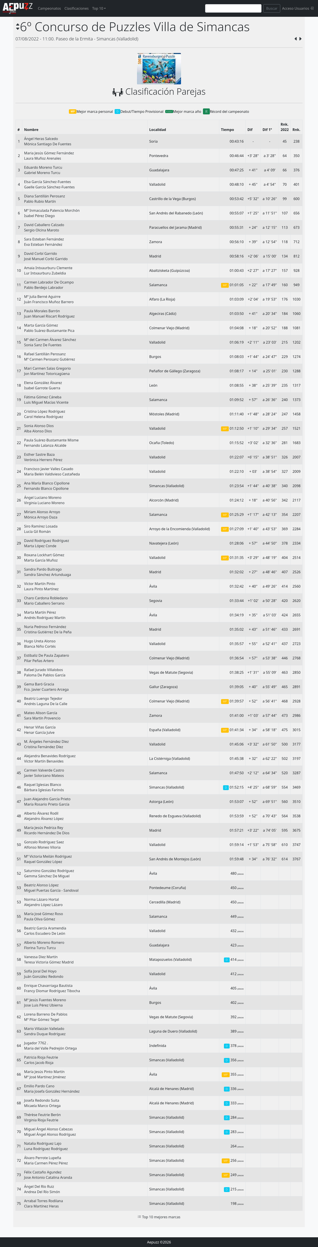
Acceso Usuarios (298, 8)
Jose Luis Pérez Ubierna (43, 1005)
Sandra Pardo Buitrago (43, 569)
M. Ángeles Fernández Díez (46, 741)
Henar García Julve (39, 732)
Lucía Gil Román (37, 531)
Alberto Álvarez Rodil (41, 813)
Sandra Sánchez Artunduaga (47, 574)
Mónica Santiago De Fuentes (47, 144)
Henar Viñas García (40, 727)
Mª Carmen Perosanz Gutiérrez (49, 359)
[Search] (233, 8)
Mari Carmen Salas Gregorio (47, 368)
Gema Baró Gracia (39, 684)
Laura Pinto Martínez (41, 589)
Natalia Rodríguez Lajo (42, 1143)
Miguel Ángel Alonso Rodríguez (50, 1134)
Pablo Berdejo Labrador (43, 287)
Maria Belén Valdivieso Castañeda (52, 474)
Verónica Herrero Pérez (43, 459)
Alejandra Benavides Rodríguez (50, 755)
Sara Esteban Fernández (44, 239)
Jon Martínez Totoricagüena (47, 373)
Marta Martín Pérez (40, 612)
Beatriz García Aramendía (45, 928)
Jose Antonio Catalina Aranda (48, 1177)
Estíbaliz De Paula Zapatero (46, 655)
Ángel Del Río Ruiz (39, 1186)
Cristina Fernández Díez (43, 746)
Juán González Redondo (43, 976)
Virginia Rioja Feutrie (41, 1120)
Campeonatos (49, 8)
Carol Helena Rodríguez (43, 416)
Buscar (271, 8)
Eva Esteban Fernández (43, 244)
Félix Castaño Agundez (43, 1172)
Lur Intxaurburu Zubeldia (45, 273)
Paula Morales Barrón (42, 310)
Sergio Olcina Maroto (41, 230)
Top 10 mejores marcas (159, 1217)
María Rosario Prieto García (46, 804)
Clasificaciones (76, 8)
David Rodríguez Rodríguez (46, 540)
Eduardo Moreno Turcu (43, 167)
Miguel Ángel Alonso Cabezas (48, 1129)
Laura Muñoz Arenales (42, 158)
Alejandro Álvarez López (44, 818)
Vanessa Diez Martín (41, 956)
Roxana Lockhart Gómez (44, 555)
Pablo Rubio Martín (40, 201)
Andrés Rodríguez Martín (44, 617)
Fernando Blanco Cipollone (46, 488)
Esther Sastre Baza (39, 454)
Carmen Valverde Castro (44, 770)
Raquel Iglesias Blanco (42, 784)
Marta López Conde (40, 545)
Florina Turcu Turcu (40, 947)
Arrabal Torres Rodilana (43, 1200)
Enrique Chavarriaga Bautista (48, 985)
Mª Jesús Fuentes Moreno (45, 999)
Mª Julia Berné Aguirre (42, 296)
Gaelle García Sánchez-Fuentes (49, 187)
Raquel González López (43, 861)
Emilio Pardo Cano (39, 1086)
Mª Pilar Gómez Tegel (41, 1019)
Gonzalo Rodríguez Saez (44, 842)
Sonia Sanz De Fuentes (42, 344)
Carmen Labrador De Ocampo (49, 282)
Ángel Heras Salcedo (41, 138)
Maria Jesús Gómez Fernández (49, 153)
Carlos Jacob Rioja (38, 1062)
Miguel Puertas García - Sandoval (51, 890)
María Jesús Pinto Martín (44, 1071)
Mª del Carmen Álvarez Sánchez (50, 339)
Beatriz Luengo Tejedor (43, 698)
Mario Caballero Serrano (44, 603)
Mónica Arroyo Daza (40, 517)
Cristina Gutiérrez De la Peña (48, 632)
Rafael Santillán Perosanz (45, 354)
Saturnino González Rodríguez (49, 870)
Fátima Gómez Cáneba (42, 397)
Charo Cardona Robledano (46, 598)
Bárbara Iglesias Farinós (44, 789)
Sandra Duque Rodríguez (45, 1033)
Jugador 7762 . (36, 1043)
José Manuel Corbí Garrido (46, 258)
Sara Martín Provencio (42, 718)
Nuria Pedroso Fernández (45, 626)
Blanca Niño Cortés (40, 646)
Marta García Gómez (41, 325)
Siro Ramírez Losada (40, 526)
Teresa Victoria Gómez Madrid (49, 962)
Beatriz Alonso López (41, 885)
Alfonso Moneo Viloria (42, 847)
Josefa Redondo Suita (41, 1100)
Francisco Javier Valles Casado (48, 468)
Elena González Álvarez (43, 382)
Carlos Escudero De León (44, 933)
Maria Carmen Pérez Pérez (46, 1163)
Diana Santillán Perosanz (44, 196)
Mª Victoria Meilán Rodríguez (48, 856)
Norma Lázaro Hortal (41, 899)
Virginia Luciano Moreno (44, 502)
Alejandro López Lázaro (43, 904)
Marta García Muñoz (41, 560)
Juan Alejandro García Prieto (47, 799)
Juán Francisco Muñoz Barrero (49, 301)
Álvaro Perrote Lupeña (42, 1157)
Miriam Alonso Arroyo (42, 511)
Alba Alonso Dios (38, 431)
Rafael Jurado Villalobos (43, 669)
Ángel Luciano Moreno (42, 497)
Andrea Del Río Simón (42, 1191)
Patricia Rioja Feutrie (41, 1057)
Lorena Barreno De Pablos (45, 1014)
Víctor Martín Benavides (44, 761)
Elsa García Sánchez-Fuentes (47, 181)
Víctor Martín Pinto (39, 583)
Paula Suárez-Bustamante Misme (51, 440)
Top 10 (97, 8)
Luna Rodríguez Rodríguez (46, 1148)
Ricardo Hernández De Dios (46, 833)
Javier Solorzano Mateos (44, 775)
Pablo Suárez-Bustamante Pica (49, 330)
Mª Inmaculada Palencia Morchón (52, 210)
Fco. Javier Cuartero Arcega (46, 689)
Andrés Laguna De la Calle (45, 703)
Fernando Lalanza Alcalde (45, 445)
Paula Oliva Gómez (39, 919)
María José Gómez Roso (43, 913)
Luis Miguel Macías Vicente (46, 402)
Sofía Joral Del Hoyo (40, 971)
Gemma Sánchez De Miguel (47, 876)
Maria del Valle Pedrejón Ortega (50, 1048)
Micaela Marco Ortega (42, 1105)
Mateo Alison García (40, 712)
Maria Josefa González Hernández (52, 1091)
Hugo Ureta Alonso (40, 641)
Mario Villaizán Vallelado (44, 1028)
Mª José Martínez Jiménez (45, 1077)
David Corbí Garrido (40, 253)
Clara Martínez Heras (41, 1206)
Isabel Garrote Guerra (42, 388)
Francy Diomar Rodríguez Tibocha (52, 990)
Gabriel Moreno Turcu (42, 172)
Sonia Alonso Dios (39, 425)
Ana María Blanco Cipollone (47, 483)
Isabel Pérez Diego (39, 215)
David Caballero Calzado (44, 224)
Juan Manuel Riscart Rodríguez (49, 316)
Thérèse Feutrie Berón (42, 1114)
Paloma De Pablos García (44, 675)
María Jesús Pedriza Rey (43, 827)
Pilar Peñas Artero (39, 660)
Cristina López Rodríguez (44, 411)
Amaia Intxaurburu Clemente (48, 267)
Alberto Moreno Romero (44, 942)
